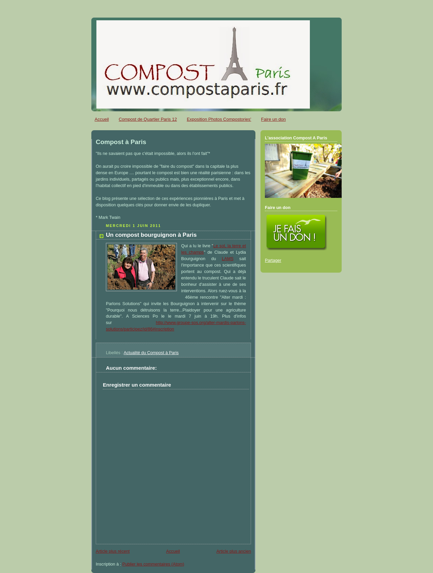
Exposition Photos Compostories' (219, 119)
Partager (273, 260)
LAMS (227, 258)
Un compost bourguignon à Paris (151, 235)
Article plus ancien (233, 551)
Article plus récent (113, 551)
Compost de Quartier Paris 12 (148, 119)
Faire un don (273, 119)
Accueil (102, 119)
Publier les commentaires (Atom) (153, 564)
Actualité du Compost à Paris (151, 352)
